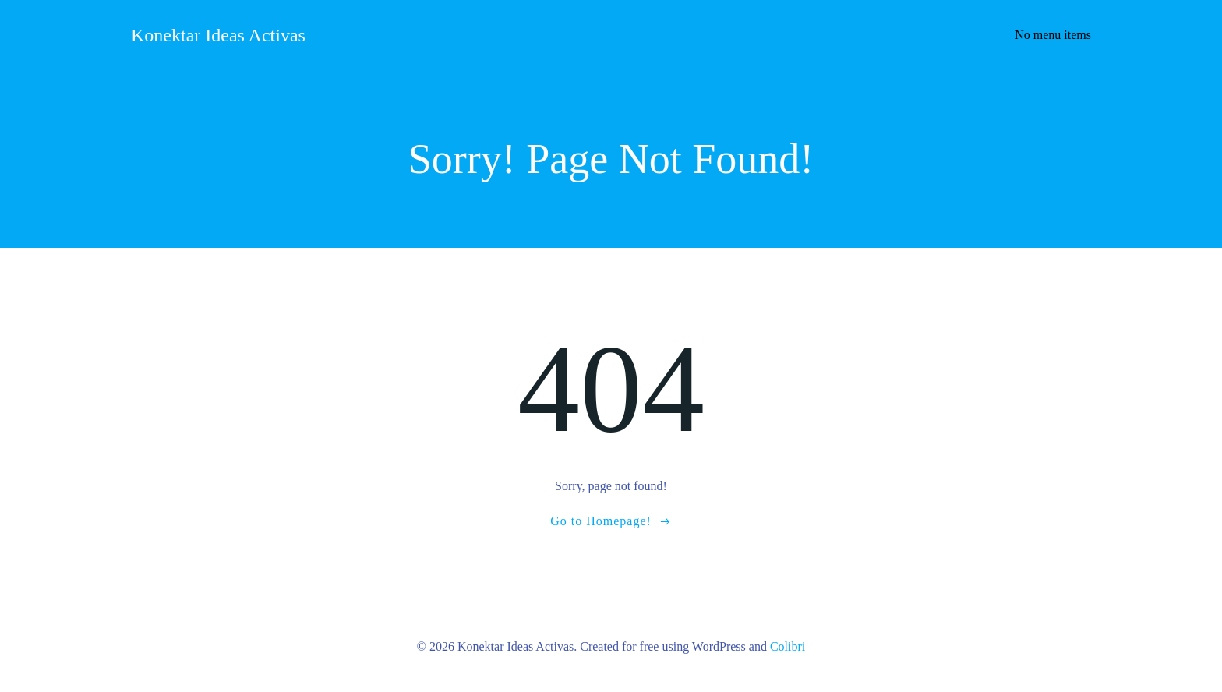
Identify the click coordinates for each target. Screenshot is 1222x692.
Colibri (787, 646)
